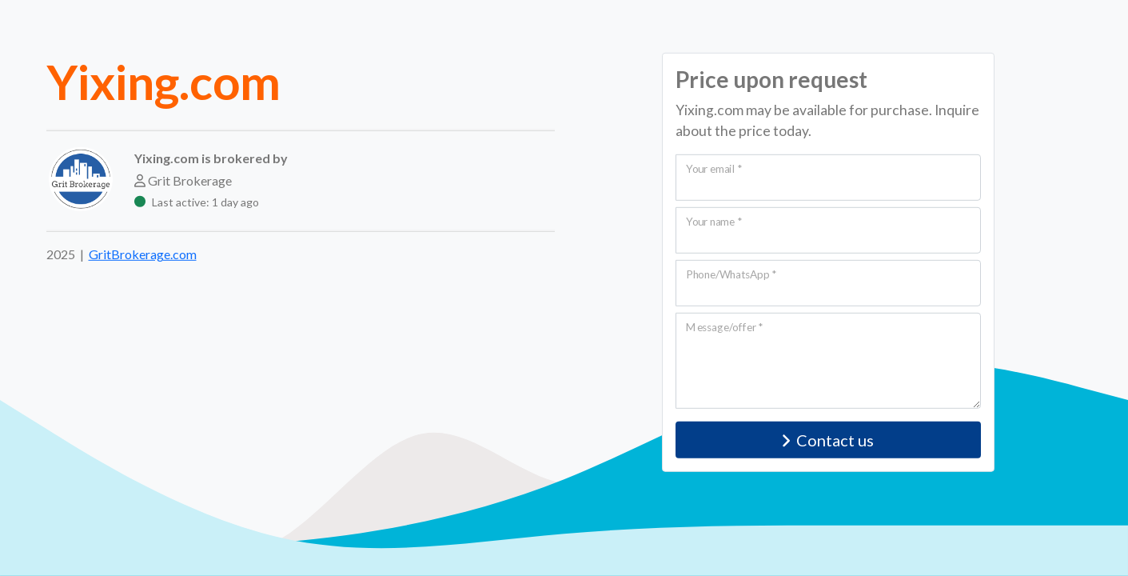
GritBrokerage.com (143, 254)
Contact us (828, 440)
